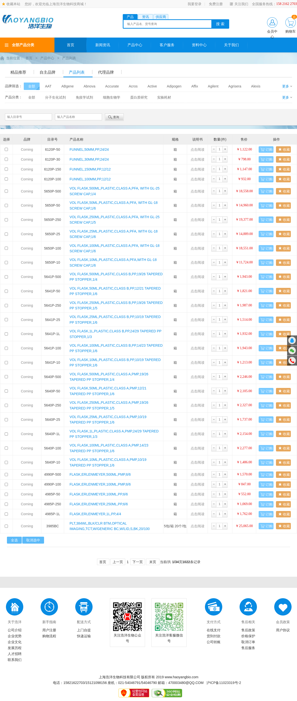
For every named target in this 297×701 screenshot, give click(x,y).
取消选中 (33, 540)
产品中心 (134, 45)
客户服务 (167, 45)
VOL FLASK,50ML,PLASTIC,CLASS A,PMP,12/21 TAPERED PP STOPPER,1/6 (108, 390)
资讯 (145, 17)
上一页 (118, 562)
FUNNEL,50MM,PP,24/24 (89, 149)
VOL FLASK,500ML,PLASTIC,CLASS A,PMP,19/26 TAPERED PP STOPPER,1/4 (109, 376)
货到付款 (214, 636)
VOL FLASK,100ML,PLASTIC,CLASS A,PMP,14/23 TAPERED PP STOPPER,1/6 (109, 447)
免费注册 (216, 4)
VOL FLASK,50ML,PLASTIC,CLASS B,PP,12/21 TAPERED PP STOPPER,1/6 (115, 291)
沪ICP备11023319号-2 (223, 682)
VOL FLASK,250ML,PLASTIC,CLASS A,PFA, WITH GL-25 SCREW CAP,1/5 (115, 219)
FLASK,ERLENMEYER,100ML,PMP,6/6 (100, 484)
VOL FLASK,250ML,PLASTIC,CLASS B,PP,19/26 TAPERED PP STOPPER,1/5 (116, 305)
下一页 (137, 562)
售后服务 (248, 648)
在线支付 (214, 630)
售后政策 (248, 630)
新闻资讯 (102, 45)
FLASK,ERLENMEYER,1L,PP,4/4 (95, 514)
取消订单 (248, 642)
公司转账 (214, 642)
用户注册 (49, 630)
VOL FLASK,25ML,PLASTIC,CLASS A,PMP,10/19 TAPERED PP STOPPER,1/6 (108, 419)
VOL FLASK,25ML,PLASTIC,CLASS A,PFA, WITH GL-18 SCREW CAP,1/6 (114, 233)
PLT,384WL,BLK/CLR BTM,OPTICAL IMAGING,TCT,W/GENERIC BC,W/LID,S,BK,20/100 (110, 526)
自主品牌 (47, 72)
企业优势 (15, 636)
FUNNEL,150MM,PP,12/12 (90, 169)
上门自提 (84, 630)
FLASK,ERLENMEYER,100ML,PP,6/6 (99, 494)
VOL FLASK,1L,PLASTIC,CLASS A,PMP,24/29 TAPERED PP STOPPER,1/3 (114, 433)
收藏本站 (13, 4)
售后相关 (248, 622)
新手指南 (49, 622)
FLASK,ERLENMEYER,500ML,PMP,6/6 (100, 474)
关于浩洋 (15, 622)
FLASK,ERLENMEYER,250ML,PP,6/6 (99, 504)
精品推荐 (18, 72)
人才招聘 (15, 654)
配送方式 (84, 622)
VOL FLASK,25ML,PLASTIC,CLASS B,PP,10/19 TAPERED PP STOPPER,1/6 (115, 319)
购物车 (290, 31)
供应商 (161, 17)
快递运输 (84, 636)
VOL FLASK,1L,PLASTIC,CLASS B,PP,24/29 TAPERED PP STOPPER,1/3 (115, 333)
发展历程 (15, 648)
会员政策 (283, 622)
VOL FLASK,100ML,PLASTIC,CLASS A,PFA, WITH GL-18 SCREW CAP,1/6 (115, 248)
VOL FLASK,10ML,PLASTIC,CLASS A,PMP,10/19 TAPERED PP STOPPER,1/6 (108, 462)
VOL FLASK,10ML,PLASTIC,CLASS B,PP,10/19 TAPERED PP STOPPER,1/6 (115, 362)
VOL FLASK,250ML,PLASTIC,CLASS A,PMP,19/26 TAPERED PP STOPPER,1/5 (109, 405)
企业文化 (15, 642)
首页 (70, 45)
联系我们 (15, 659)
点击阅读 (197, 149)
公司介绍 (15, 630)
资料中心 (199, 45)
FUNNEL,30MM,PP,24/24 (89, 159)
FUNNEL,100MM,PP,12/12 (90, 179)
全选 (14, 540)
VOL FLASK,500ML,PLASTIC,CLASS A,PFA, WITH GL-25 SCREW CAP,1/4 (115, 190)
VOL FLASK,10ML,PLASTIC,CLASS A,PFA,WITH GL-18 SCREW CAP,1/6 (113, 262)
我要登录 (194, 4)
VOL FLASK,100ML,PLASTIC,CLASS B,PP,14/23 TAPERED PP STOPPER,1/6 (116, 348)
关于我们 (231, 45)
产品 (130, 17)
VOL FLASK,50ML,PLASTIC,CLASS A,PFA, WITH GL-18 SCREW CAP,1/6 (114, 205)
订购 (269, 149)
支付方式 (214, 622)
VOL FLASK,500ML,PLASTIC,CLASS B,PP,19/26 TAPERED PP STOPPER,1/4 (116, 276)
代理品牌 (106, 72)
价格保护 (248, 636)
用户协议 (283, 630)
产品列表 (69, 58)
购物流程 (49, 636)
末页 (152, 562)
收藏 (286, 149)
